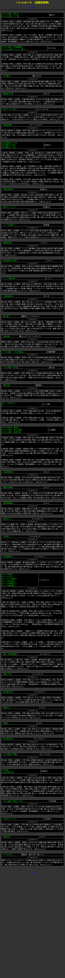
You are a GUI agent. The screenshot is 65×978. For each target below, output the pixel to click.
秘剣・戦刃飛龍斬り (10, 654)
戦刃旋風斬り (8, 557)
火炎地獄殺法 (8, 472)
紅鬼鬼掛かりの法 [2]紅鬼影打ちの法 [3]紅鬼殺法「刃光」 (9, 145)
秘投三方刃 (7, 674)
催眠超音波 (7, 243)
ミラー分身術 (8, 225)
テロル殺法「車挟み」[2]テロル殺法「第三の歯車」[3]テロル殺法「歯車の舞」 (12, 430)
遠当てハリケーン (10, 207)
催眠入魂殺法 (8, 487)
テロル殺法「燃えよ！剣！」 (14, 801)
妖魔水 (5, 723)
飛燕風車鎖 (7, 125)
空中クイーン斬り (10, 109)
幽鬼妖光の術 (8, 94)
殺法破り (6, 316)
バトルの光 (7, 854)
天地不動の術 (8, 189)
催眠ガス (6, 707)
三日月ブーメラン (10, 819)
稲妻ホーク (7, 519)
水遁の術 (6, 336)
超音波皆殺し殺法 (10, 260)
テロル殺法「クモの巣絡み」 (14, 352)
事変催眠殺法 (8, 503)
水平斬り (6, 536)
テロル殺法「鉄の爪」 (11, 367)
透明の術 (6, 385)
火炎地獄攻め (8, 296)
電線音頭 (6, 837)
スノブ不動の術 (9, 278)
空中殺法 (6, 76)
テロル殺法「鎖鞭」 (10, 754)
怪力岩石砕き (8, 739)
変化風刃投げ (8, 692)
